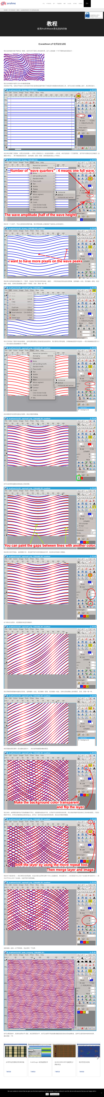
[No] (101, 1093)
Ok (47, 1094)
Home (6, 10)
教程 (18, 10)
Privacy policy (55, 1094)
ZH (87, 3)
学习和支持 (12, 10)
